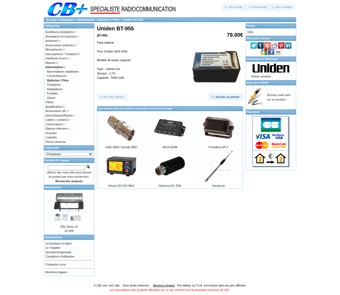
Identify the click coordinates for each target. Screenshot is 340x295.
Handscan (218, 185)
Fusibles (52, 93)
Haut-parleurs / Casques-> (62, 54)
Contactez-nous (55, 264)
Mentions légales (56, 272)
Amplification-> (55, 106)
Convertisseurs (56, 75)
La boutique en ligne (58, 243)
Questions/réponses (58, 252)
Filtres (49, 102)
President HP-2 (218, 147)
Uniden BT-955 (133, 19)
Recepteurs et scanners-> (62, 36)
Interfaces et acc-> (57, 58)
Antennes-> (53, 40)
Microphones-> (55, 49)
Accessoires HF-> (57, 111)
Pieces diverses (55, 141)
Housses (51, 133)
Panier (251, 25)
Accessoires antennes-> (61, 45)
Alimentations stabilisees (63, 71)
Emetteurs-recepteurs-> (60, 32)
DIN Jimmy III (69, 226)
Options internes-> (57, 128)
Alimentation (86, 19)
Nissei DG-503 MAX (121, 185)
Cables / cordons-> (57, 119)
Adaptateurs (55, 89)
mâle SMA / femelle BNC (121, 147)
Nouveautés (53, 187)
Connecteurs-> (55, 124)
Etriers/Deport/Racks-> (60, 115)
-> (55, 67)
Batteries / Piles (109, 19)
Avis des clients (257, 82)
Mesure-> (51, 62)
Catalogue (67, 19)
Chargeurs (54, 84)
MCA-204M (170, 147)
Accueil (51, 19)
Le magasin (53, 247)
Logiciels (51, 137)
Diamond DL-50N (170, 185)
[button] (234, 7)
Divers (51, 97)
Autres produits (261, 76)
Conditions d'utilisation (59, 256)
